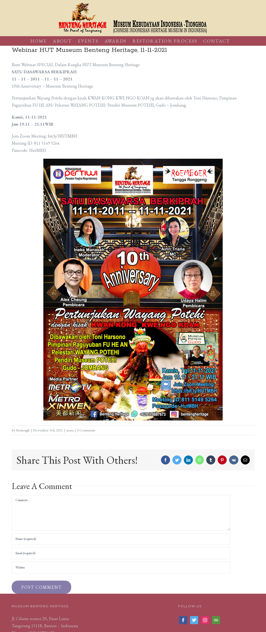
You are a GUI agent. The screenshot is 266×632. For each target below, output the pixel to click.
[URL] (121, 567)
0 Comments (86, 430)
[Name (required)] (121, 539)
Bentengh (23, 430)
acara (70, 430)
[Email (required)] (121, 553)
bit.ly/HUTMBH (62, 136)
